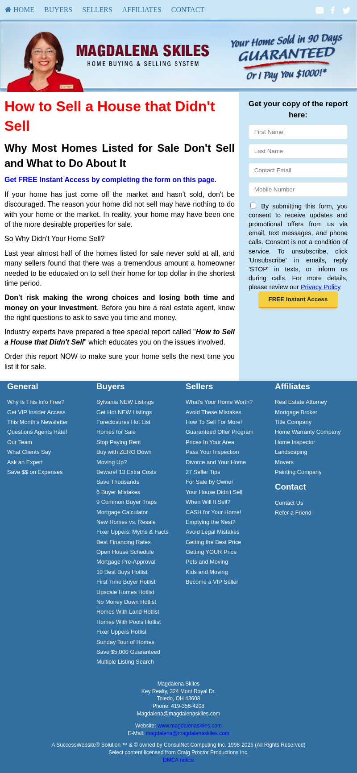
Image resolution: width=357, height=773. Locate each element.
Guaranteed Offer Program (219, 431)
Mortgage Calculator (122, 512)
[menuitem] (19, 10)
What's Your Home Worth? (219, 402)
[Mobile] (298, 189)
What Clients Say (29, 452)
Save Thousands (117, 481)
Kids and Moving (207, 572)
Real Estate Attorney (301, 402)
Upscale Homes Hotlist (125, 592)
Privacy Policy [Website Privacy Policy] (321, 287)
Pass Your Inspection (212, 452)
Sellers (97, 9)
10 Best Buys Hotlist (122, 572)
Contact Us (289, 502)
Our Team (19, 442)
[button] (297, 299)
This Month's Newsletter (37, 422)
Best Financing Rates (123, 542)
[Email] (298, 170)
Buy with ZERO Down (124, 452)
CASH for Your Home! (213, 512)
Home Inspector (295, 442)
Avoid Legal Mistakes (213, 531)
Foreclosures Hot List (123, 422)
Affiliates (142, 9)
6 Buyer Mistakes (118, 492)
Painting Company (298, 472)
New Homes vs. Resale (126, 522)
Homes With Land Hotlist (127, 611)
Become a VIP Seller (212, 581)
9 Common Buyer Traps (126, 502)
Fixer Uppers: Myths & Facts (132, 531)
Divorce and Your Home (216, 462)
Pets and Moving (207, 561)
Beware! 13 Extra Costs (126, 472)
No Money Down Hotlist (126, 601)
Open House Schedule (125, 552)
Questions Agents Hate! (37, 431)
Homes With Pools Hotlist (128, 622)
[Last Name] (298, 151)
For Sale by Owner (209, 481)
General (22, 386)
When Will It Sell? (208, 502)
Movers (284, 462)
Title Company (293, 422)
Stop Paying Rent (118, 442)
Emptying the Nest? (211, 522)
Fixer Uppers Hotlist (121, 631)
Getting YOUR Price (211, 552)
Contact (187, 9)
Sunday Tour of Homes (125, 642)
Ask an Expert (25, 462)
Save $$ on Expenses (35, 472)
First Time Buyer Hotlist (125, 581)
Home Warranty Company (307, 431)
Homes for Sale (116, 431)
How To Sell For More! (214, 422)
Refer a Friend (293, 512)
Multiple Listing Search (125, 661)
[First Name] (298, 132)
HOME (19, 9)
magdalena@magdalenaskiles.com (187, 733)
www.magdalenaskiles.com (190, 726)
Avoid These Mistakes (213, 412)
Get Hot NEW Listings (124, 412)
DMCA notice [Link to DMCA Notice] (178, 760)
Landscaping (291, 452)
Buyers (58, 9)
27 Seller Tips (203, 472)
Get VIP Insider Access (36, 412)
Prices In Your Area (210, 442)
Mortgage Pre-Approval (125, 561)
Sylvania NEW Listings (125, 402)
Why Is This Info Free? (36, 402)
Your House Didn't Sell (214, 492)
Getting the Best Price (213, 542)
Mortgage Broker (296, 412)
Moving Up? (111, 462)
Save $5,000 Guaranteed (128, 651)
